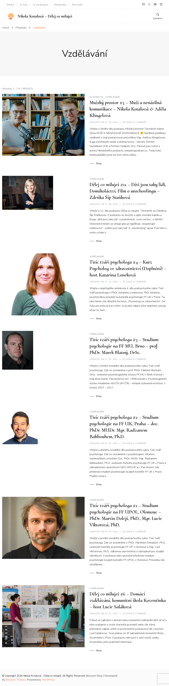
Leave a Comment (136, 122)
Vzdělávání (112, 97)
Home (10, 4)
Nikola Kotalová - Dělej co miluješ (42, 675)
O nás (23, 4)
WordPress (48, 679)
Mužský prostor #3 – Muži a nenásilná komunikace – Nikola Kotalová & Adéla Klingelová (128, 108)
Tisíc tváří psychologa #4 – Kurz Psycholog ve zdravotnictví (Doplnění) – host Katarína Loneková (128, 268)
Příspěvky (60, 4)
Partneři (77, 4)
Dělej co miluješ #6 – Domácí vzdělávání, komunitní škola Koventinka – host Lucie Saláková (128, 600)
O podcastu (40, 4)
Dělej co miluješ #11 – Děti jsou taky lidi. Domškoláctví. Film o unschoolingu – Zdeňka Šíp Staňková (128, 190)
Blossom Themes (16, 679)
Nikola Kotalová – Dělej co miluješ (44, 16)
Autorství (96, 97)
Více (99, 163)
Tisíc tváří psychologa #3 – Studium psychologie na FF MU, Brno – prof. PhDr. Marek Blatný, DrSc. (124, 345)
